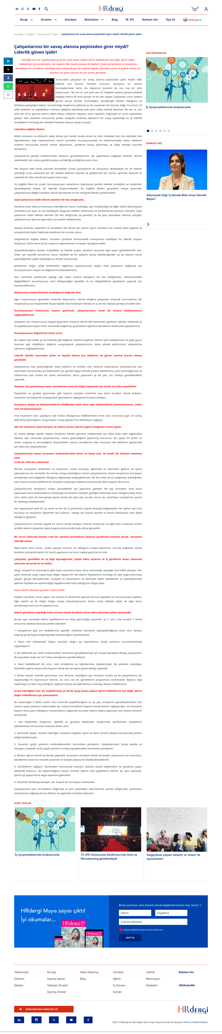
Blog (115, 19)
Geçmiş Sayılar (56, 979)
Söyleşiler (152, 985)
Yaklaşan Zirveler (57, 985)
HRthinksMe (187, 985)
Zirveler (46, 19)
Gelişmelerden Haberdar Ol (38, 1009)
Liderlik (150, 972)
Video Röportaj (89, 972)
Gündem (71, 19)
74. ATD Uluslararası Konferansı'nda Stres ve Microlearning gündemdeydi (109, 856)
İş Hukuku (119, 985)
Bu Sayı (51, 972)
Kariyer (117, 992)
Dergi (24, 19)
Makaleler (91, 19)
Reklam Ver (150, 19)
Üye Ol (170, 19)
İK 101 (130, 19)
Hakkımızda (21, 972)
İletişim (18, 985)
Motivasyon (153, 979)
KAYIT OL (130, 937)
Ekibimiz (19, 979)
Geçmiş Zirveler (56, 992)
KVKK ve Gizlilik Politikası (196, 1022)
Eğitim (117, 979)
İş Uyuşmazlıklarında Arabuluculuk (168, 107)
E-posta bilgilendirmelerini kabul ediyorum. (143, 929)
